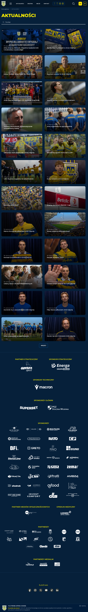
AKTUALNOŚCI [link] (15, 9)
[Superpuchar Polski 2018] (63, 4)
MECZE (38, 3)
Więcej (43, 345)
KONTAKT (46, 3)
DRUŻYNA (30, 3)
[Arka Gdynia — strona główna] (3, 3)
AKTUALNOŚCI (20, 3)
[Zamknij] (82, 606)
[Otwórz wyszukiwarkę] (73, 3)
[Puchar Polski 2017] (57, 4)
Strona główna (5, 9)
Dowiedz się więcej (13, 608)
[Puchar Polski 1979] (55, 4)
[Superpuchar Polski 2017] (60, 4)
